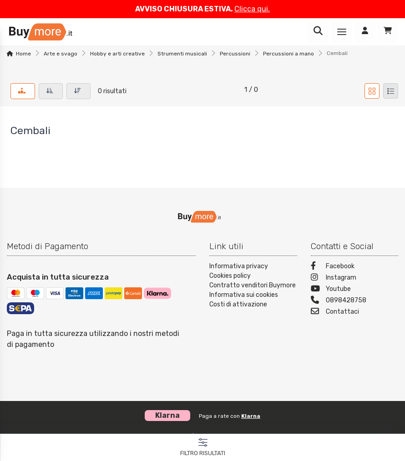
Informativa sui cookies (243, 295)
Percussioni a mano (288, 53)
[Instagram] (355, 278)
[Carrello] (387, 31)
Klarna (250, 416)
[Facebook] (355, 267)
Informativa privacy (238, 266)
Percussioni (235, 53)
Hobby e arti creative (117, 53)
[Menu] (342, 32)
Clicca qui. (252, 9)
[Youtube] (355, 290)
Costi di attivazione (238, 304)
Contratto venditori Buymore (252, 285)
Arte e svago (60, 53)
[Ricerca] (318, 32)
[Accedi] (364, 31)
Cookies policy (230, 276)
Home (23, 53)
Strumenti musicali (182, 53)
